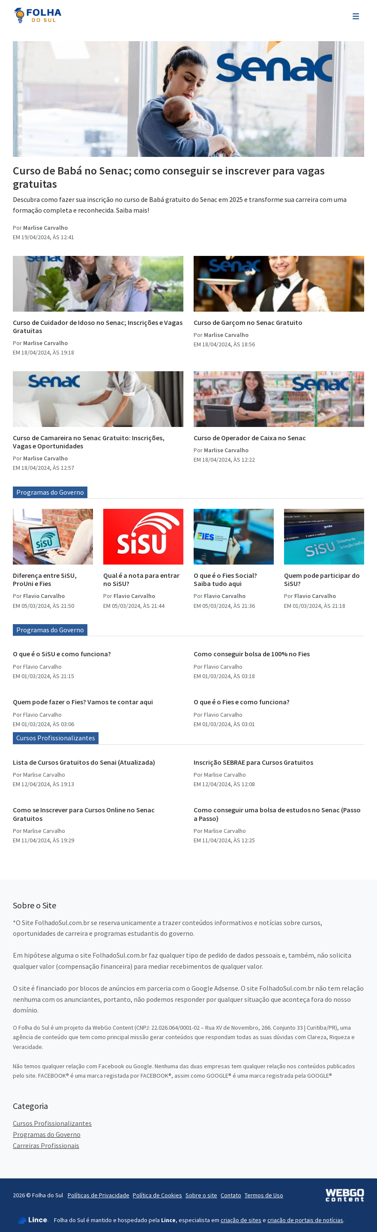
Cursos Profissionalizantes (55, 737)
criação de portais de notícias (305, 1220)
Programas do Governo (50, 492)
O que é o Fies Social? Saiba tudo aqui (225, 579)
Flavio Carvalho (44, 596)
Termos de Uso (264, 1195)
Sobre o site (201, 1195)
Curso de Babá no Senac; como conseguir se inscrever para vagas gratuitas (169, 177)
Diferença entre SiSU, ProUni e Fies (45, 579)
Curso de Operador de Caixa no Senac (250, 437)
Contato (231, 1195)
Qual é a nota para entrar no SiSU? (141, 579)
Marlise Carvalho (45, 227)
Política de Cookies (157, 1195)
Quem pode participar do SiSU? (322, 579)
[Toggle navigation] (355, 15)
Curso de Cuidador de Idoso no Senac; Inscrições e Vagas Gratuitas (98, 326)
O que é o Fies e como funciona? (242, 701)
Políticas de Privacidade (98, 1195)
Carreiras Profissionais (46, 1145)
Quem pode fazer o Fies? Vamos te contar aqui (83, 701)
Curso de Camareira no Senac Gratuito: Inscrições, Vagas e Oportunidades (89, 441)
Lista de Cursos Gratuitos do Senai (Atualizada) (84, 762)
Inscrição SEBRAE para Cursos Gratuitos (253, 762)
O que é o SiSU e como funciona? (62, 653)
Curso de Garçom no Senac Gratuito (248, 322)
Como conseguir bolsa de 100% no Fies (252, 653)
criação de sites (241, 1220)
